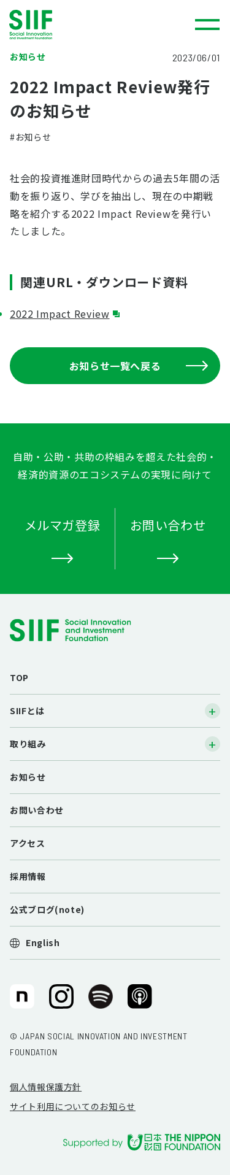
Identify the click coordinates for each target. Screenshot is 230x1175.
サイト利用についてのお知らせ (73, 1106)
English (42, 942)
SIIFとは (27, 710)
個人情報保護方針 (46, 1087)
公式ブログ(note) (47, 909)
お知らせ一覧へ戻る (138, 365)
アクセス (27, 843)
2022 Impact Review (60, 313)
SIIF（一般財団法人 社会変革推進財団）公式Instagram (61, 1001)
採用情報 (28, 876)
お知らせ (28, 777)
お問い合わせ (37, 810)
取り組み (28, 744)
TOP (19, 677)
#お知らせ (30, 137)
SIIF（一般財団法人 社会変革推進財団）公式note (21, 1001)
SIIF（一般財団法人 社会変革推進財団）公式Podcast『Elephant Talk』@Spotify (100, 1001)
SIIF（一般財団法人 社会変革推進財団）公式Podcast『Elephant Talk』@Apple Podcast (140, 1001)
